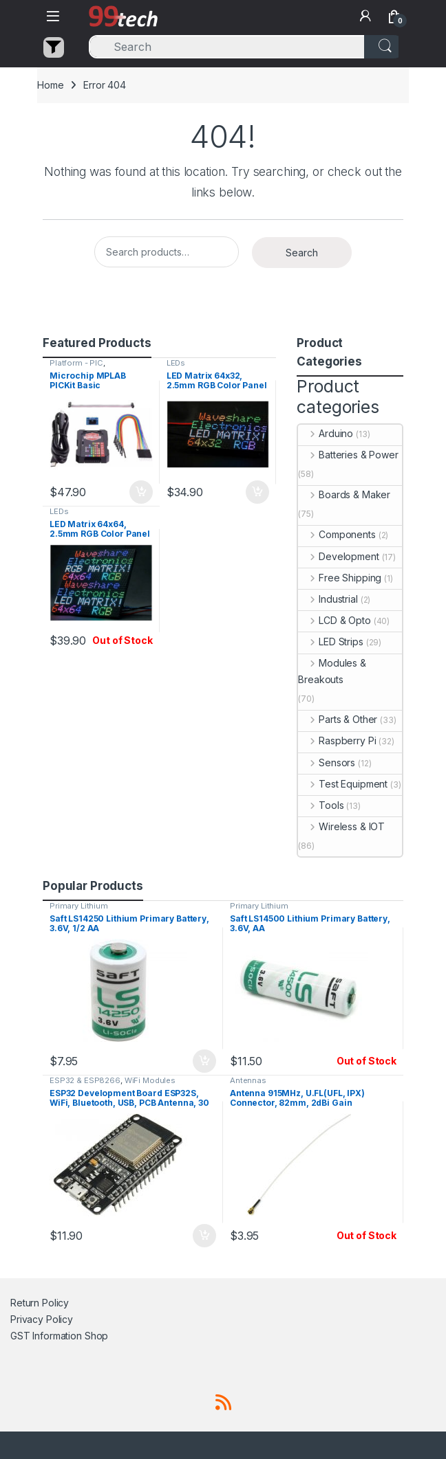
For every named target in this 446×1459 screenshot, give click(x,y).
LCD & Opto (334, 620)
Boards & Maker (344, 494)
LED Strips (330, 641)
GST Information (46, 1335)
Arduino (325, 433)
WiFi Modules (150, 1080)
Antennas (248, 1080)
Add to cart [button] (141, 492)
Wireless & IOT (341, 826)
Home (50, 85)
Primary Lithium (79, 906)
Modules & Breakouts (332, 671)
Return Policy (39, 1302)
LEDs (176, 363)
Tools (320, 805)
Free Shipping (339, 577)
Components (336, 534)
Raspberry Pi (337, 740)
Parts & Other (337, 719)
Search (302, 252)
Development (338, 556)
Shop (96, 1335)
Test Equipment (342, 784)
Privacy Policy (41, 1319)
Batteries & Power (348, 454)
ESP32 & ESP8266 (85, 1080)
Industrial (327, 599)
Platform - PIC (76, 363)
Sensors (326, 762)
